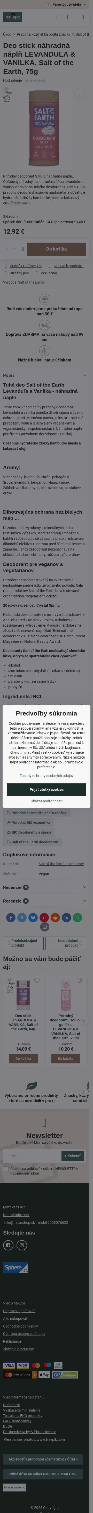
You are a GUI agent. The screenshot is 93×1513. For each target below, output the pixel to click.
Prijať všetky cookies (47, 789)
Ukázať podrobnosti (47, 801)
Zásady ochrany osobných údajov (47, 776)
